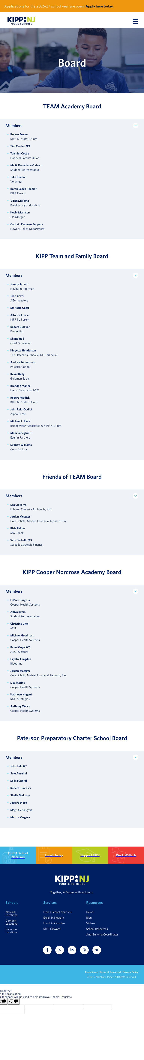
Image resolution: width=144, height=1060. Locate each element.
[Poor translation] (14, 1001)
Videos (90, 923)
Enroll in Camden (54, 923)
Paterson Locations (11, 930)
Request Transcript (110, 971)
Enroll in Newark (53, 917)
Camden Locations (11, 922)
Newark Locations (11, 913)
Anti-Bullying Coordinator (102, 934)
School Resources (97, 928)
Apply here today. (100, 6)
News (89, 912)
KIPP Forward (52, 928)
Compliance (92, 971)
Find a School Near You (57, 912)
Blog (89, 917)
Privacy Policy (130, 971)
